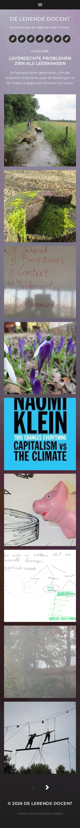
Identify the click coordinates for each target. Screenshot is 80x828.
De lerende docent (40, 19)
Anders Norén (51, 813)
